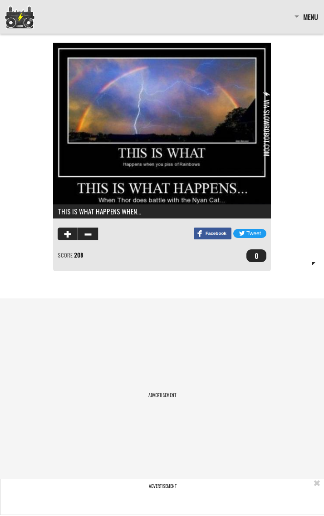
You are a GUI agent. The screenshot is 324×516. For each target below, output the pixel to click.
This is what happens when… (99, 211)
